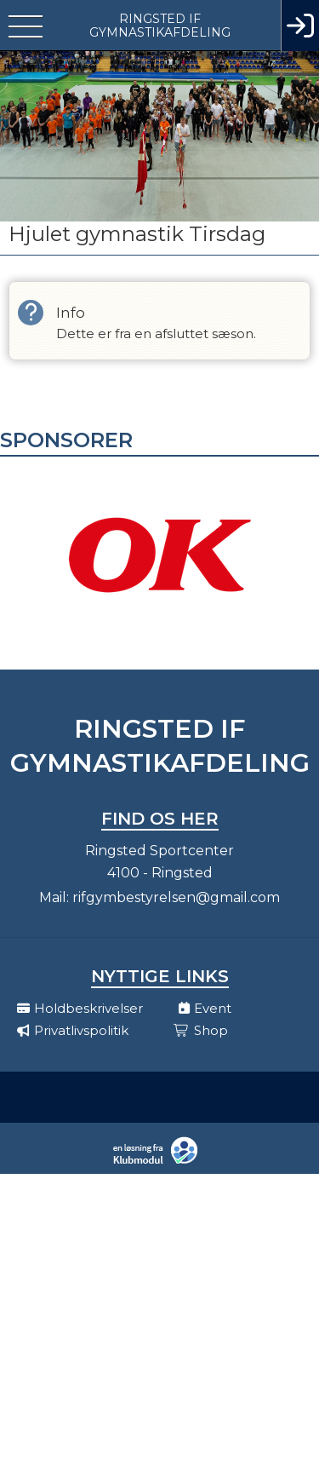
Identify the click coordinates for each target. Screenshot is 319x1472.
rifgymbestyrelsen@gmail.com (176, 897)
